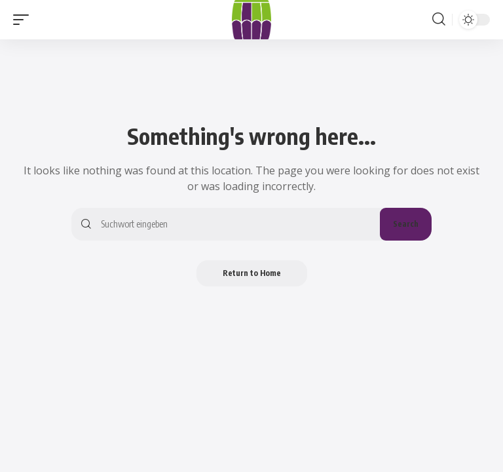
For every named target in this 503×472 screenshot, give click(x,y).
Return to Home (252, 273)
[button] (24, 19)
